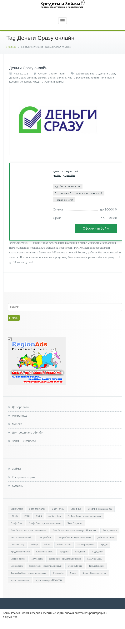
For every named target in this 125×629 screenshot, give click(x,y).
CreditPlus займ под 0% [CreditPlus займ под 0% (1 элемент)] (100, 516)
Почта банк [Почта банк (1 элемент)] (37, 566)
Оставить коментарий (51, 81)
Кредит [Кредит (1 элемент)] (104, 552)
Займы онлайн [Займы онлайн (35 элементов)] (64, 552)
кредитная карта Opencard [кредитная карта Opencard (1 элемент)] (49, 587)
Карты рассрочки (78, 85)
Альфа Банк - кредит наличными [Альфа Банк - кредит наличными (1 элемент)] (45, 531)
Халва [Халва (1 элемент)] (73, 580)
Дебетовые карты (87, 81)
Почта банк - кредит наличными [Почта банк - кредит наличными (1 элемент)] (65, 566)
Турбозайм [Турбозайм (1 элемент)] (58, 580)
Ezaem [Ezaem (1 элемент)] (14, 523)
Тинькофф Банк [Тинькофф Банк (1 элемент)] (96, 573)
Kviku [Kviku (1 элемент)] (27, 523)
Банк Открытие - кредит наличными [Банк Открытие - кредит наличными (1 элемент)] (28, 538)
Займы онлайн (57, 85)
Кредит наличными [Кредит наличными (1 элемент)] (20, 559)
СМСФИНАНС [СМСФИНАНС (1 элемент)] (94, 566)
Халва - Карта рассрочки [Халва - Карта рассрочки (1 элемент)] (94, 580)
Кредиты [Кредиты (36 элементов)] (64, 559)
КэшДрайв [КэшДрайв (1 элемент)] (80, 559)
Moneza (17, 431)
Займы (42, 85)
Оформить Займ (96, 236)
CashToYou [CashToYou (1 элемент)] (58, 516)
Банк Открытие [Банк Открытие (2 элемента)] (75, 531)
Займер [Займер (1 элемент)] (34, 552)
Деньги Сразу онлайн (28, 76)
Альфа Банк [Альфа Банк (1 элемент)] (16, 531)
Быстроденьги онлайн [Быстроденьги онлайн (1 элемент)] (21, 545)
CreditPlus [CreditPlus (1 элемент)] (76, 516)
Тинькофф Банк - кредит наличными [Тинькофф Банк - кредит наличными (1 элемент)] (29, 580)
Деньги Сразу (107, 81)
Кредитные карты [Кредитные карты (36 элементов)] (44, 559)
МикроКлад (19, 423)
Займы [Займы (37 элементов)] (47, 552)
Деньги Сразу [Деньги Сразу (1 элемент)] (17, 552)
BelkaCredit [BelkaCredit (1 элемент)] (17, 516)
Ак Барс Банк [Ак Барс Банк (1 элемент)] (54, 523)
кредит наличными (102, 85)
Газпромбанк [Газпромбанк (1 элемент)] (45, 545)
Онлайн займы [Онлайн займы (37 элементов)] (18, 566)
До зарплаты (20, 414)
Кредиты (38, 89)
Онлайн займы (54, 89)
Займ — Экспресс (24, 448)
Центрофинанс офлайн (27, 440)
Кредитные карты (20, 89)
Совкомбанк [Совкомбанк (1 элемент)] (17, 573)
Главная (11, 54)
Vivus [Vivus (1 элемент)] (39, 523)
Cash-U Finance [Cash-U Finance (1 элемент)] (37, 516)
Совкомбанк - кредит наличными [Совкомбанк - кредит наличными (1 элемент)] (45, 573)
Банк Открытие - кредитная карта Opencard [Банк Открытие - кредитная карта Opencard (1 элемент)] (75, 538)
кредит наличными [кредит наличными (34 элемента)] (20, 587)
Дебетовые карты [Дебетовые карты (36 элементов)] (106, 545)
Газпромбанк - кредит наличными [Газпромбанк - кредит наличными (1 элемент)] (74, 545)
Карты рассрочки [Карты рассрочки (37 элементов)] (86, 552)
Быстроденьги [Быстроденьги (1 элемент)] (110, 538)
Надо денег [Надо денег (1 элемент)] (97, 559)
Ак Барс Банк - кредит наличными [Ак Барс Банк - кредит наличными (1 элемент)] (84, 523)
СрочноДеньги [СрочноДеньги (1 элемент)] (75, 573)
